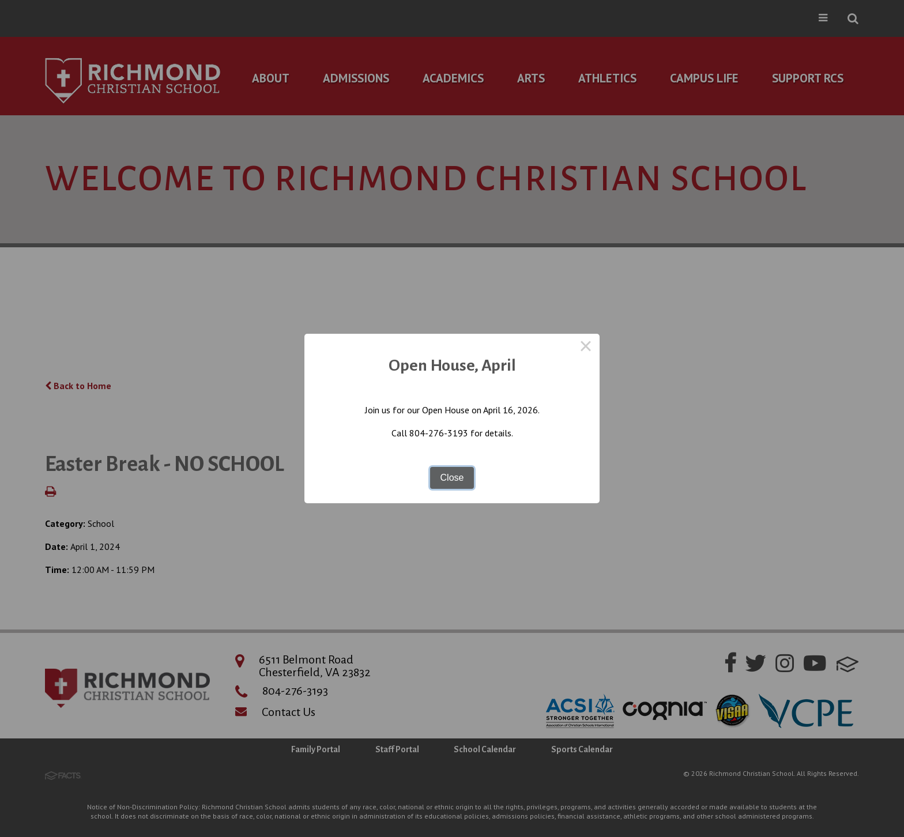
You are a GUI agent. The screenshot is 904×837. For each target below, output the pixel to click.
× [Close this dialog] (586, 347)
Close (452, 477)
